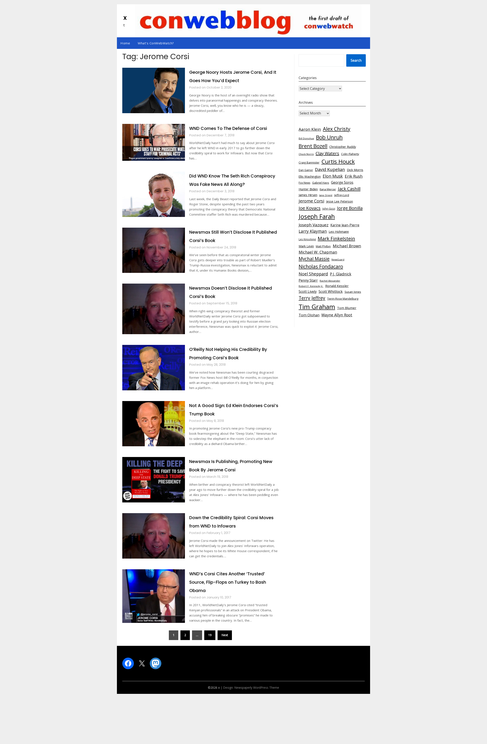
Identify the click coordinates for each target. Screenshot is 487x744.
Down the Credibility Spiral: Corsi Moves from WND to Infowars (227, 567)
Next (224, 685)
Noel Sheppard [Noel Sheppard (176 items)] (313, 274)
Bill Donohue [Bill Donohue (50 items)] (306, 138)
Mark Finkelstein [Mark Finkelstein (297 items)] (336, 238)
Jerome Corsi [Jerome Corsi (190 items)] (311, 201)
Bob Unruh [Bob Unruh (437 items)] (329, 137)
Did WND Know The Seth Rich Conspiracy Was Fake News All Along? (232, 200)
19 (210, 685)
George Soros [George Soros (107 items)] (342, 182)
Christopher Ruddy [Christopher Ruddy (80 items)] (342, 147)
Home (125, 43)
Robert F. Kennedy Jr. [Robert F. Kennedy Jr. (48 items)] (311, 286)
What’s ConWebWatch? (156, 43)
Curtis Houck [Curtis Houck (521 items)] (338, 161)
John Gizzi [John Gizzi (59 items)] (328, 208)
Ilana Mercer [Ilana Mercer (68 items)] (328, 189)
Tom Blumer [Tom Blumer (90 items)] (346, 308)
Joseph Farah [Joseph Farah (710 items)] (317, 216)
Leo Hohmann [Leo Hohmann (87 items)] (339, 231)
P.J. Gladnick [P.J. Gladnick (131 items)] (340, 274)
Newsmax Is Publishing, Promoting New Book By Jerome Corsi (222, 503)
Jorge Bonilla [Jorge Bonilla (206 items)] (350, 208)
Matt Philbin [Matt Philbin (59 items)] (323, 246)
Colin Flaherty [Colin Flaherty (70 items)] (350, 154)
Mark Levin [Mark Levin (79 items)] (306, 246)
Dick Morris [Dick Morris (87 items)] (355, 170)
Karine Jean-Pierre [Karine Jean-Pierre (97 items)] (344, 225)
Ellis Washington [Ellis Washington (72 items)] (310, 176)
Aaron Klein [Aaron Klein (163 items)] (310, 129)
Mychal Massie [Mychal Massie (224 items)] (314, 259)
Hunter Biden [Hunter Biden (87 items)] (308, 189)
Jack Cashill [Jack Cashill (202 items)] (349, 189)
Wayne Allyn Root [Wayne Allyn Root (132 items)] (336, 314)
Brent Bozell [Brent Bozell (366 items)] (313, 145)
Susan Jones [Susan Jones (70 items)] (353, 292)
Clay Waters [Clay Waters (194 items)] (327, 153)
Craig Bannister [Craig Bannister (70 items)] (309, 162)
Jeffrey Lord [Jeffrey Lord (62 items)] (341, 195)
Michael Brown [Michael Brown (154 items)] (347, 245)
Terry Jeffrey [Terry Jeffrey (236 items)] (312, 298)
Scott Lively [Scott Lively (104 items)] (308, 291)
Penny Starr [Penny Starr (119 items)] (308, 280)
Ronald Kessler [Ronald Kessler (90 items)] (337, 286)
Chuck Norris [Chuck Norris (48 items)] (306, 154)
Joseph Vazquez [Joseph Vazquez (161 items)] (313, 225)
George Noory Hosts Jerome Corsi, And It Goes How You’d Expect (229, 80)
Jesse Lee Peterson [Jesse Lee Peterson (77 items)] (339, 201)
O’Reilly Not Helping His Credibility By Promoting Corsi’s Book (234, 382)
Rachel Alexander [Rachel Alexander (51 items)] (330, 280)
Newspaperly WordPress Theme (256, 738)
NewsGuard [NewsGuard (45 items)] (337, 259)
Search (356, 60)
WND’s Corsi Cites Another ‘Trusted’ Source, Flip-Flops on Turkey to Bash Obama (231, 632)
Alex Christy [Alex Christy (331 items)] (336, 128)
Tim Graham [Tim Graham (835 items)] (317, 306)
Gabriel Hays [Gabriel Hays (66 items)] (320, 183)
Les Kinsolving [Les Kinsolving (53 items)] (307, 239)
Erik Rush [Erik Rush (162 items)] (354, 176)
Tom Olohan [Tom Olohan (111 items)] (309, 315)
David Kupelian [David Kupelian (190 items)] (330, 169)
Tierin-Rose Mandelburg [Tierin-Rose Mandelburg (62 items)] (342, 299)
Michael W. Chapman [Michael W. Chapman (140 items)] (318, 252)
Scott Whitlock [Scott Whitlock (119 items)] (331, 291)
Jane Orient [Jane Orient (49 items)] (325, 195)
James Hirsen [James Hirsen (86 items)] (308, 195)
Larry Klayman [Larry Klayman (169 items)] (313, 231)
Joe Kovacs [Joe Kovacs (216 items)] (310, 208)
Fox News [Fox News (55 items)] (304, 183)
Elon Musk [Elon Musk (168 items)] (333, 176)
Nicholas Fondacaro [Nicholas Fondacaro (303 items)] (321, 266)
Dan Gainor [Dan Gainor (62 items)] (306, 170)
